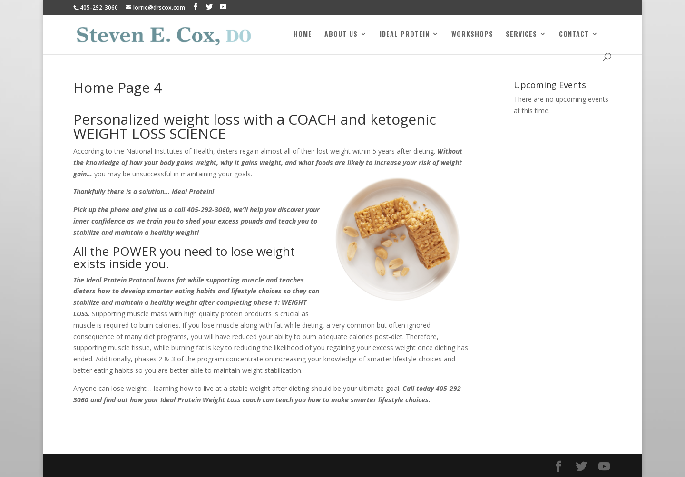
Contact (574, 34)
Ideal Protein (405, 34)
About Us (341, 34)
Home (303, 34)
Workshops (472, 34)
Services (521, 34)
